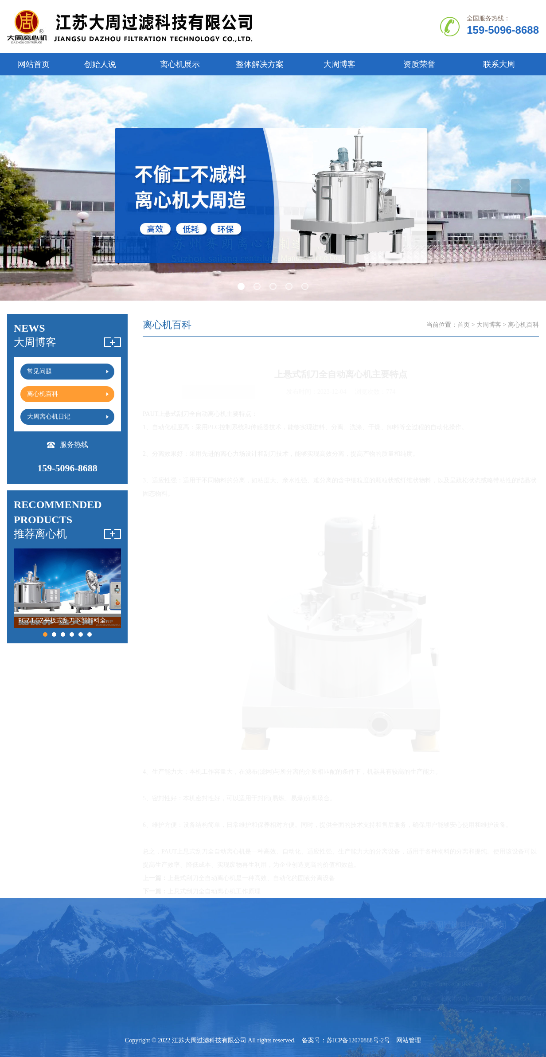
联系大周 (499, 64)
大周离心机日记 (298, 984)
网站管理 (409, 1040)
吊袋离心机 (224, 969)
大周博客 (339, 64)
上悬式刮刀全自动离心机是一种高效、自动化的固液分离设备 (251, 877)
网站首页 (34, 64)
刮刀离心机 (157, 969)
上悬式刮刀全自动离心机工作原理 (214, 891)
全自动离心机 (93, 954)
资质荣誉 (419, 64)
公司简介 (19, 954)
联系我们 (19, 998)
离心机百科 (292, 969)
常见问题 (289, 954)
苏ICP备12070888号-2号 (358, 1040)
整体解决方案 (260, 64)
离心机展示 (180, 64)
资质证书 (19, 984)
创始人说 (100, 64)
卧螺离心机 (157, 954)
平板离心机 (224, 954)
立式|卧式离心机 (96, 969)
